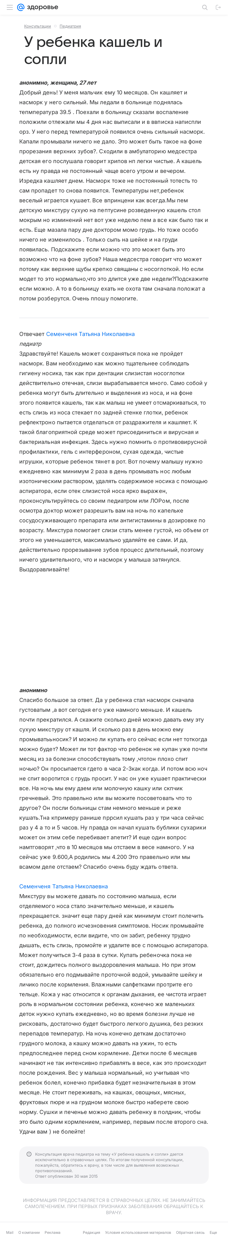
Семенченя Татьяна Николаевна (90, 334)
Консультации (37, 26)
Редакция (91, 1232)
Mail (9, 1232)
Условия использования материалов (138, 1232)
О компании (29, 1232)
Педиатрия (70, 26)
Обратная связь (190, 1232)
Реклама (53, 1232)
